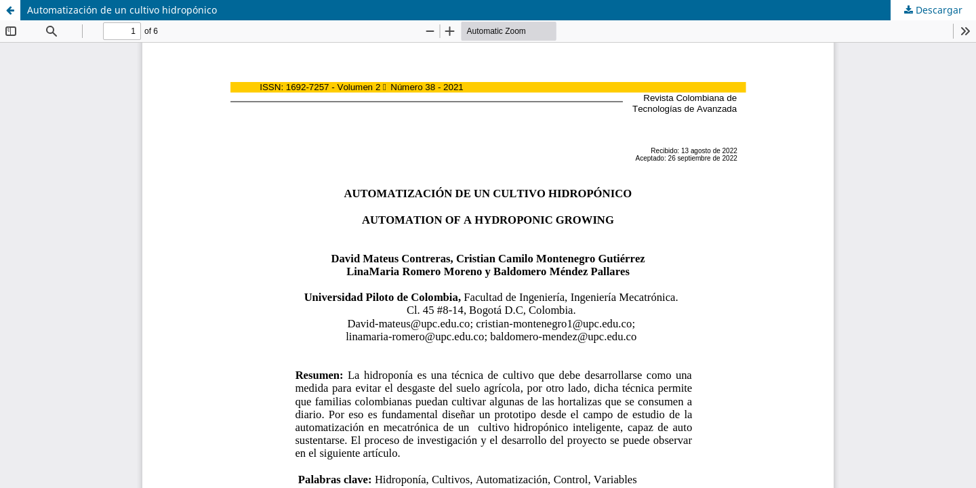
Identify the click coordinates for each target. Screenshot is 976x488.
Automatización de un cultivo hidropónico (122, 9)
